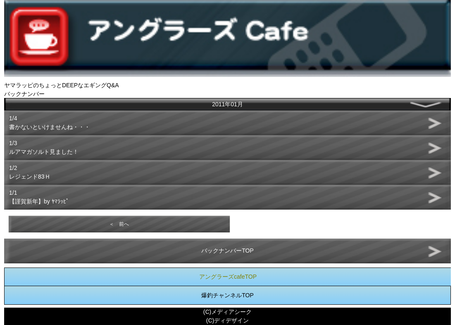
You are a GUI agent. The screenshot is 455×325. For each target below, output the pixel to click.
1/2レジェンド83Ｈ (29, 172)
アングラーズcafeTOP (228, 276)
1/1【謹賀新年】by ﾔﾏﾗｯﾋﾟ (39, 197)
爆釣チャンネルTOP (227, 295)
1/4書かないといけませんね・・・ (49, 122)
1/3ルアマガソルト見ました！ (44, 147)
